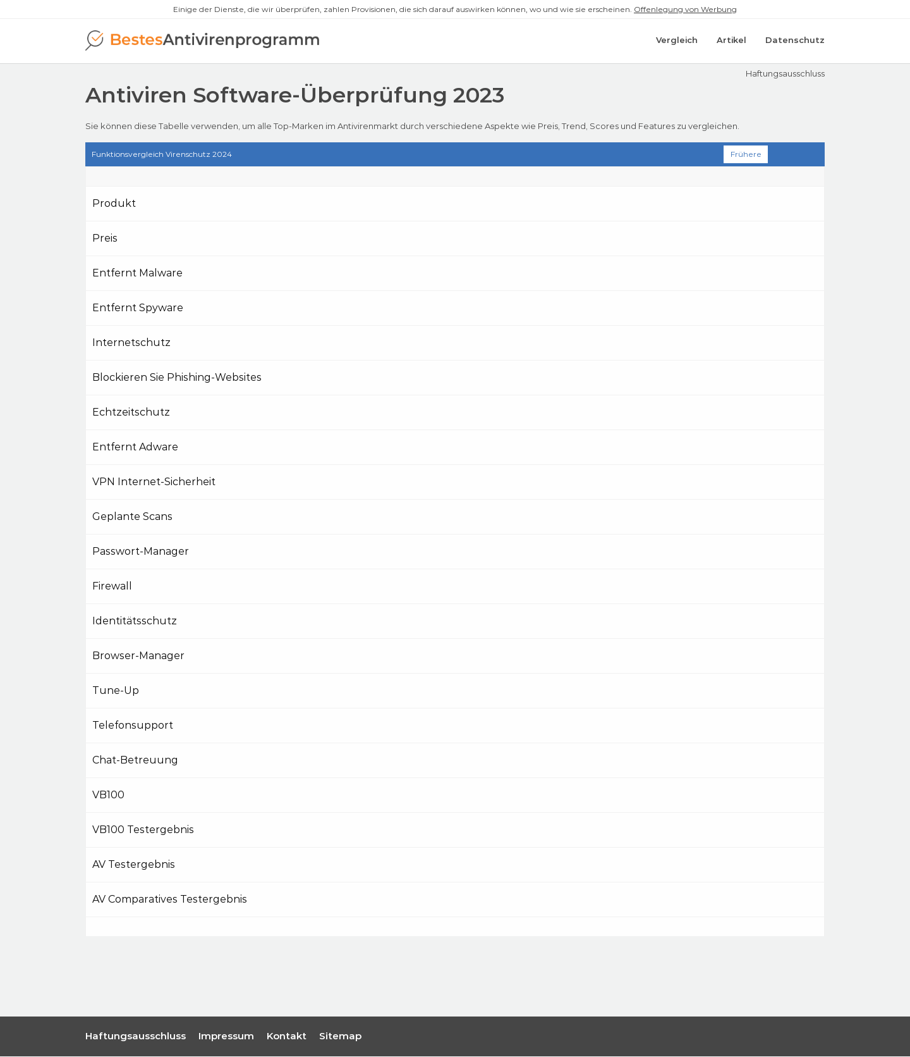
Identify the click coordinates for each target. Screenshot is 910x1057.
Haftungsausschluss (785, 74)
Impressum (226, 1036)
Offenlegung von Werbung (685, 9)
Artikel (731, 41)
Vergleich (677, 41)
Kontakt (286, 1036)
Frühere (746, 154)
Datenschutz (795, 41)
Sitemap (340, 1036)
